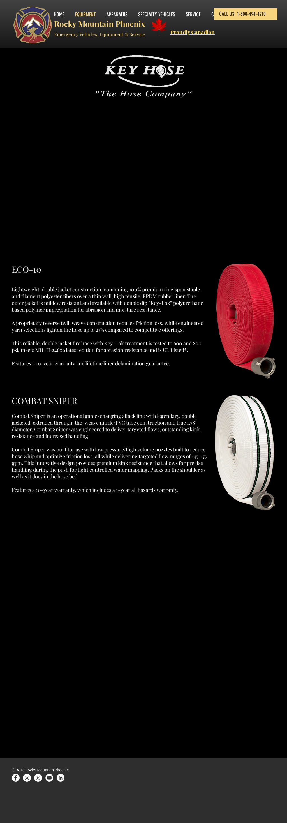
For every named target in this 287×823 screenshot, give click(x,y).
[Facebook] (16, 778)
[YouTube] (49, 778)
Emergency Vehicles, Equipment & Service (99, 34)
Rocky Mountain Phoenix (99, 24)
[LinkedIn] (60, 778)
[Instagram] (27, 778)
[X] (38, 778)
